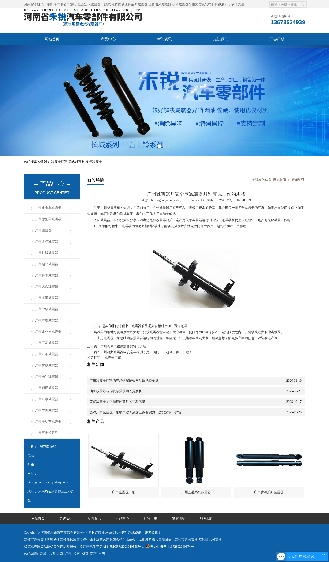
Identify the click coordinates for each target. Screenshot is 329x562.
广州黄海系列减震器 (269, 492)
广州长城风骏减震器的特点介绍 (123, 346)
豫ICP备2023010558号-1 (127, 546)
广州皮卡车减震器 (48, 208)
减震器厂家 (59, 161)
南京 (93, 553)
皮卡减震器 (94, 161)
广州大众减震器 (46, 286)
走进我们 (220, 39)
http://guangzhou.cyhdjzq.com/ (47, 482)
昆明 (52, 553)
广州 (68, 553)
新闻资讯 (164, 39)
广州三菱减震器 (46, 343)
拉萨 (76, 553)
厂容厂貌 (276, 39)
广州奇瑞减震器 (46, 320)
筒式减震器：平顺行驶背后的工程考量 (117, 402)
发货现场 (178, 518)
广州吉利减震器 (46, 376)
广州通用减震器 (46, 388)
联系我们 (206, 518)
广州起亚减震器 (46, 264)
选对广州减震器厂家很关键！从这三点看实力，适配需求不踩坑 (135, 412)
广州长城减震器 (46, 253)
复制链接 (94, 532)
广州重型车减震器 (48, 421)
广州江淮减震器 (46, 354)
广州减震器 (43, 230)
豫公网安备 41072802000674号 (170, 546)
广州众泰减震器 (46, 399)
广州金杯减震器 (46, 241)
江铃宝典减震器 (135, 4)
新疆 (43, 553)
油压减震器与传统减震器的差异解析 (116, 391)
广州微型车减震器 (48, 219)
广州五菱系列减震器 (196, 492)
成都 (85, 553)
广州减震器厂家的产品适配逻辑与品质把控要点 (124, 380)
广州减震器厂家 (123, 492)
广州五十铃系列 (46, 433)
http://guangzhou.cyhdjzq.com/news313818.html (183, 200)
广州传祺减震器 (46, 365)
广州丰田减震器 (46, 410)
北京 (60, 553)
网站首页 (52, 39)
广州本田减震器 (46, 298)
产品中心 (108, 39)
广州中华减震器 (46, 309)
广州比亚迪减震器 (48, 331)
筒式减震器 (77, 161)
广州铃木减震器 (46, 275)
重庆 (101, 553)
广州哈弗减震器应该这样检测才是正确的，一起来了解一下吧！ (146, 352)
